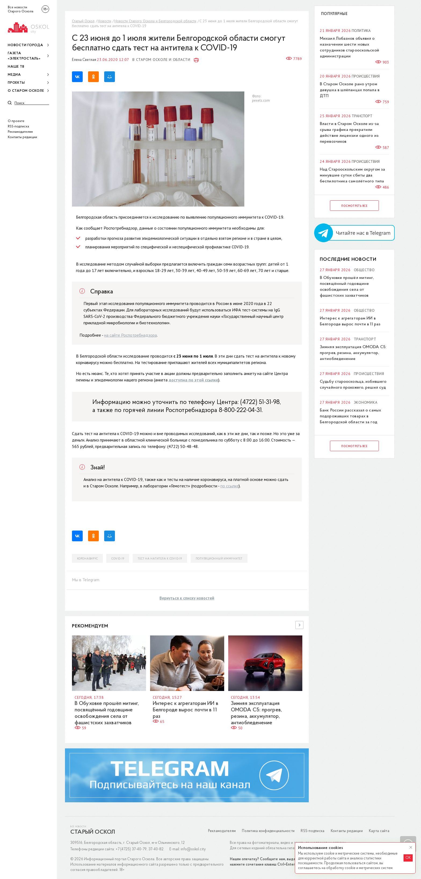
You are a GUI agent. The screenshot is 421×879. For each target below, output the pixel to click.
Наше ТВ (16, 66)
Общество (364, 269)
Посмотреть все (354, 206)
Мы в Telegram (85, 579)
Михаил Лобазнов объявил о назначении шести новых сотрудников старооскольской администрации (349, 47)
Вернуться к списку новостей (186, 598)
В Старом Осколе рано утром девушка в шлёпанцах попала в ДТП (349, 90)
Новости (104, 21)
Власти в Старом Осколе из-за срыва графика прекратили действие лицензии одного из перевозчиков (349, 133)
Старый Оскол (83, 21)
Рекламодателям (20, 132)
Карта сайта (379, 831)
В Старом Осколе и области (161, 59)
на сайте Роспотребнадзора (130, 335)
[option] (109, 683)
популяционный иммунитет (219, 558)
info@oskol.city (193, 849)
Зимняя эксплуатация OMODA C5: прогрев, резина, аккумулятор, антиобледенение (353, 353)
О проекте (16, 121)
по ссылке (229, 485)
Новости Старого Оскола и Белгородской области (155, 21)
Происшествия (366, 76)
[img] (28, 27)
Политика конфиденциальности (268, 831)
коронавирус (87, 558)
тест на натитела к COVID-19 (160, 558)
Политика (361, 30)
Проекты (16, 82)
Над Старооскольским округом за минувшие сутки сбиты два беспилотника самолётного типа (352, 175)
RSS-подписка (18, 126)
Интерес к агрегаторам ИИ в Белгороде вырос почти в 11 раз (185, 710)
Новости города (25, 45)
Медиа (14, 74)
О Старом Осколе (26, 91)
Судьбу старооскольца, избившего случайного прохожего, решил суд (353, 385)
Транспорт (362, 115)
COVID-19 (117, 558)
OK (408, 858)
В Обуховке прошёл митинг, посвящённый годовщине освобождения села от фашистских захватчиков (347, 287)
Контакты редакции (22, 137)
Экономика (366, 402)
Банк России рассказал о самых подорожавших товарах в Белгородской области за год (350, 416)
